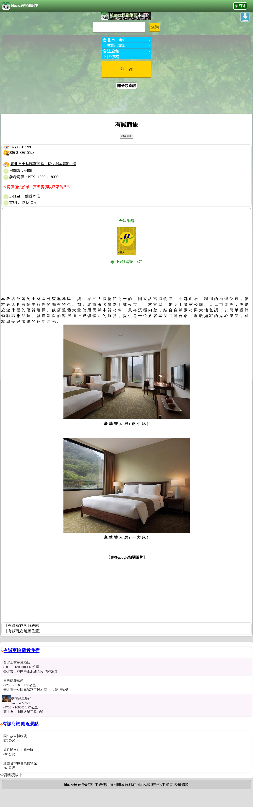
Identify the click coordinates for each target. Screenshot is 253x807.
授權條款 (181, 784)
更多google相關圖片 (126, 557)
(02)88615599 (20, 147)
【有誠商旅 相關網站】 (23, 625)
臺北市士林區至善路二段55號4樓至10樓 (43, 164)
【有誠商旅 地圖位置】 (23, 631)
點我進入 (29, 202)
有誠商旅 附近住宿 (22, 650)
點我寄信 (32, 196)
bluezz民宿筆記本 (20, 6)
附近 (242, 6)
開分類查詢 (126, 86)
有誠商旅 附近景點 (21, 723)
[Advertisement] (126, 102)
